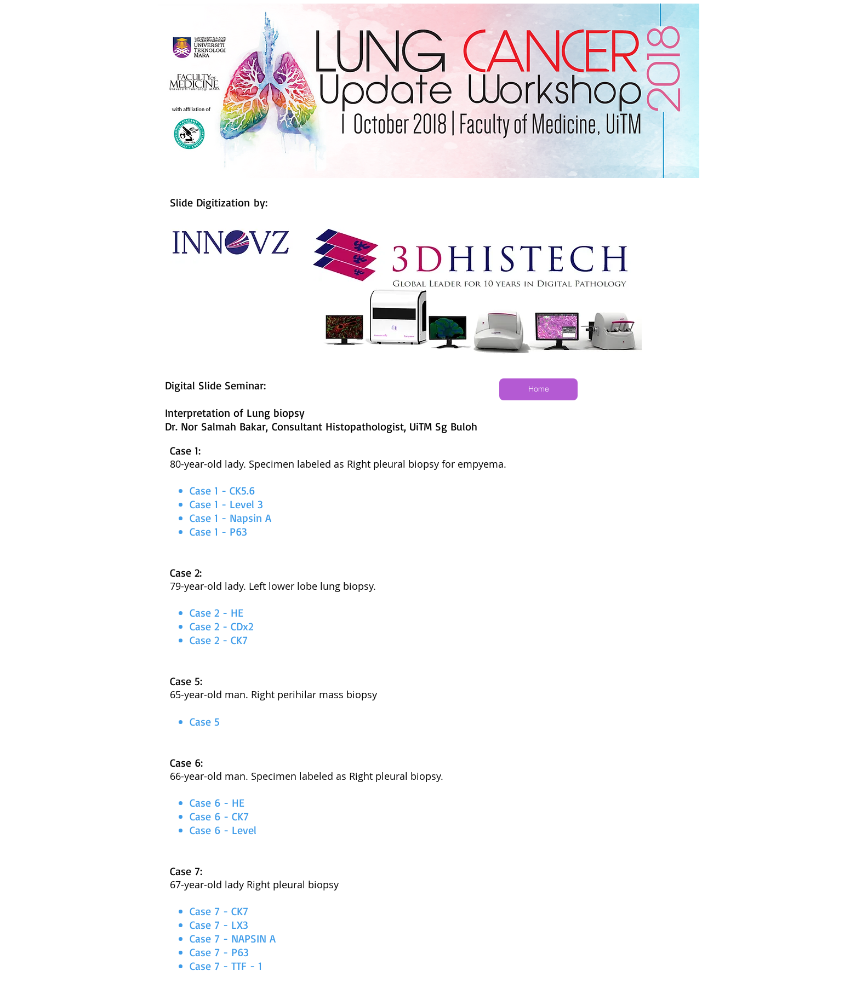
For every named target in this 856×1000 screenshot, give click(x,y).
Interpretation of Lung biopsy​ (235, 412)
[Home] (538, 389)
